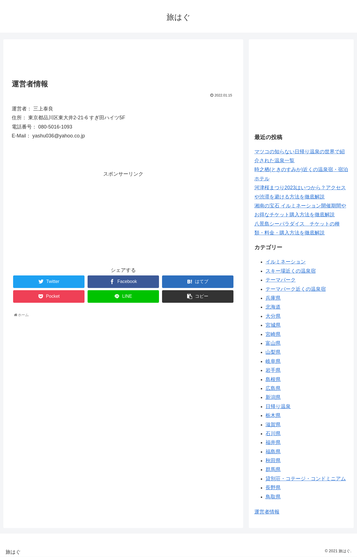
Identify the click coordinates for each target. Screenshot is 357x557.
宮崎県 (273, 334)
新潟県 (273, 397)
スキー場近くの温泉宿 (291, 271)
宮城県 (273, 325)
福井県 (273, 442)
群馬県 (273, 469)
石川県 (273, 433)
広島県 (273, 388)
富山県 (273, 343)
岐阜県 (273, 361)
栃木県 (273, 415)
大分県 (273, 316)
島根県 (273, 379)
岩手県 (273, 370)
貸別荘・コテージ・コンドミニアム (306, 478)
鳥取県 (273, 497)
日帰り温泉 (278, 406)
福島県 (273, 451)
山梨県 (273, 352)
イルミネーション (286, 262)
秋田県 (273, 460)
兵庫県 (273, 298)
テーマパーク (281, 280)
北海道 (273, 307)
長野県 (273, 487)
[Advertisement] (123, 57)
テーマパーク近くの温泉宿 (296, 289)
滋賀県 (273, 424)
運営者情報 (266, 512)
